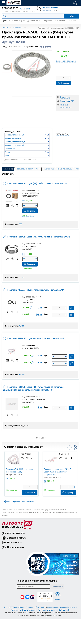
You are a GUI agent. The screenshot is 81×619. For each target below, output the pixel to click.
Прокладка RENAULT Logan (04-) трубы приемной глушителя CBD (35, 183)
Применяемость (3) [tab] (64, 169)
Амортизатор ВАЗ (19, 21)
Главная (5, 28)
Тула (7, 155)
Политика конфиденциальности (23, 610)
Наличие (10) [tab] (48, 169)
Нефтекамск (10, 148)
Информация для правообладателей (62, 607)
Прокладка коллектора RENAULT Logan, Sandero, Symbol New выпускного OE (57, 472)
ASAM (21, 326)
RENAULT (22, 374)
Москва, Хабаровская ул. (15, 142)
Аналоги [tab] (8, 169)
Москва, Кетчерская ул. (14, 135)
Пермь (7, 152)
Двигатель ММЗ (33, 21)
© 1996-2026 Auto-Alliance (14, 607)
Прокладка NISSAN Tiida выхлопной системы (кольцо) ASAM (33, 289)
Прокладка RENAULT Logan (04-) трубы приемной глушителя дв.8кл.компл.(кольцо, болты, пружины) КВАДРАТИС (33, 388)
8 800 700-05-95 (12, 527)
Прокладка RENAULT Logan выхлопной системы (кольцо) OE (33, 338)
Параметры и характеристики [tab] (28, 169)
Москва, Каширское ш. (14, 138)
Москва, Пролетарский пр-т (16, 145)
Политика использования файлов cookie (54, 610)
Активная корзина (50, 7)
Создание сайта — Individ (36, 607)
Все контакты (25, 8)
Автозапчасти (17, 28)
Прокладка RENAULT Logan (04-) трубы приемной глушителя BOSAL (36, 236)
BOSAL (21, 277)
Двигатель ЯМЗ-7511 (67, 21)
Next (75, 447)
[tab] (8, 169)
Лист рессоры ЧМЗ (50, 21)
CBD (20, 224)
